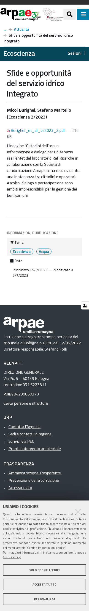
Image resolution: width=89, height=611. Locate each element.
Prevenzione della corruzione (33, 480)
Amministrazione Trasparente (34, 473)
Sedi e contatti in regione (29, 434)
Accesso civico (20, 487)
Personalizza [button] (44, 599)
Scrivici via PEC (21, 441)
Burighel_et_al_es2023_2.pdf (36, 130)
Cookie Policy (12, 557)
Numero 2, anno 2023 (4, 29)
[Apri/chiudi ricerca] (69, 14)
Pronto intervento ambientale (34, 448)
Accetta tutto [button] (44, 584)
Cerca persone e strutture (25, 403)
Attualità (21, 29)
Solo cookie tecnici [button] (44, 570)
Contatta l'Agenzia (24, 426)
